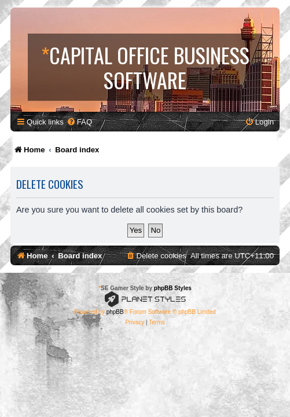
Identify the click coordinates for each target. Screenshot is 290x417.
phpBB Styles (173, 288)
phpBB (115, 312)
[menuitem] (79, 122)
